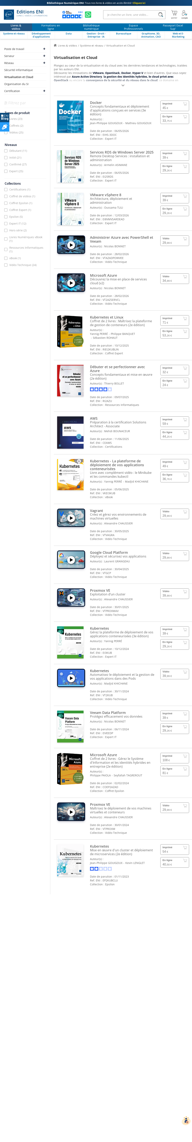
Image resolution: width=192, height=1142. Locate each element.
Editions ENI (25, 15)
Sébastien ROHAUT (105, 338)
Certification (12, 91)
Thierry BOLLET (114, 383)
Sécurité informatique (18, 70)
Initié (15, 157)
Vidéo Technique (23, 265)
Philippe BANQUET (123, 334)
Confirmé (18, 164)
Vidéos (16, 132)
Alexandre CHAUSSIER (118, 523)
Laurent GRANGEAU (117, 561)
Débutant (18, 151)
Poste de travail (14, 49)
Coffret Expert (20, 210)
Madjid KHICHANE (136, 481)
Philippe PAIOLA (100, 775)
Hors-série (18, 230)
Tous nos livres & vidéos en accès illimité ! (96, 3)
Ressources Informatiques (26, 249)
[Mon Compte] (184, 14)
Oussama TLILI (113, 207)
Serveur (9, 56)
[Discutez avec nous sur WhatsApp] (88, 14)
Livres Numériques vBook (25, 239)
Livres (15, 119)
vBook (15, 258)
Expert (16, 171)
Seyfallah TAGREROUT (128, 775)
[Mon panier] (174, 14)
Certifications (19, 189)
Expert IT (17, 223)
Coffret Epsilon (20, 203)
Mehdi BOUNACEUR (117, 431)
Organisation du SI (16, 84)
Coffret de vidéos (22, 196)
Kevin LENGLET (135, 863)
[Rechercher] (160, 14)
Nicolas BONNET (115, 246)
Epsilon (16, 217)
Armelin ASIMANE (115, 165)
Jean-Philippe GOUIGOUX (106, 123)
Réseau (9, 63)
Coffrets (16, 125)
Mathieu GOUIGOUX (138, 123)
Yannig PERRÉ (99, 334)
